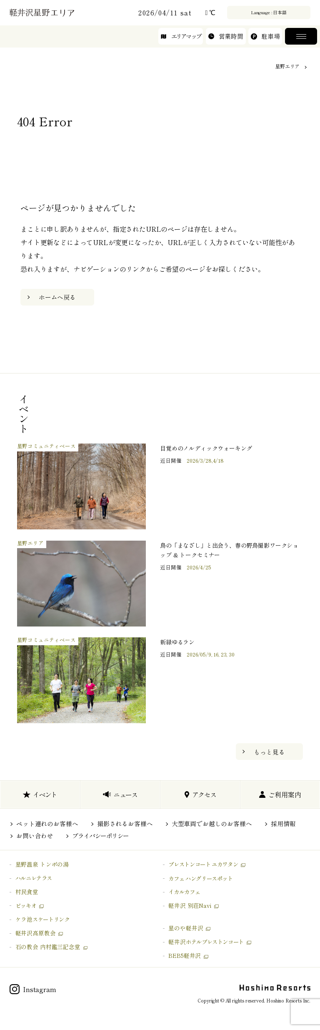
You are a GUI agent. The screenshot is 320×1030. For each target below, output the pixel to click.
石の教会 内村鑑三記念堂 (47, 946)
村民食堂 (26, 891)
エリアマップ (181, 37)
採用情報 (283, 823)
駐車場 (265, 37)
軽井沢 (206, 941)
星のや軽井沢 (185, 928)
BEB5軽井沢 (184, 955)
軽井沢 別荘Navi (189, 905)
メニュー (301, 38)
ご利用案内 (280, 794)
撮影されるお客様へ (125, 823)
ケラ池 (42, 919)
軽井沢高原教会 (35, 933)
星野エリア (287, 66)
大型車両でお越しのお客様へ (212, 823)
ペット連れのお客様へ (47, 823)
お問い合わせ (34, 835)
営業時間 (225, 37)
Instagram (33, 989)
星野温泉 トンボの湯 (42, 864)
